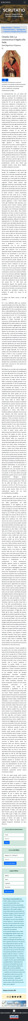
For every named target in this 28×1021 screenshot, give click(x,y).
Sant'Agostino (21, 29)
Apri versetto (9, 891)
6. (2, 648)
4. (2, 369)
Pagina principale (6, 27)
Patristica (17, 27)
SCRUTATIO (5, 2)
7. (2, 775)
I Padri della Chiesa (9, 29)
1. (2, 94)
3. (2, 303)
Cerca (7, 842)
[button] (14, 1010)
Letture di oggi (17, 16)
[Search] (14, 838)
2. (2, 170)
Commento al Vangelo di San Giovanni (14, 31)
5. (2, 496)
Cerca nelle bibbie (10, 863)
